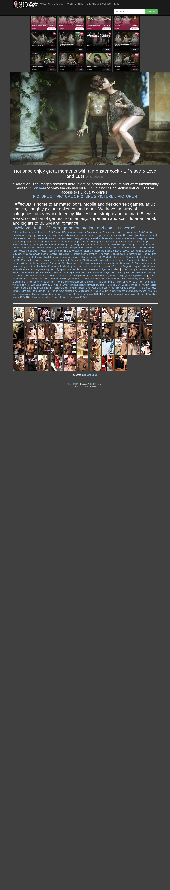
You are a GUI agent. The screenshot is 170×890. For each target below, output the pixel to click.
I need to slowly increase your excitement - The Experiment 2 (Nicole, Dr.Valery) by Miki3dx (99, 282)
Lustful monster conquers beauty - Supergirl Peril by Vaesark (87, 241)
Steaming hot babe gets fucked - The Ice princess (73, 257)
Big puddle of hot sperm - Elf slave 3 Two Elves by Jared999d (70, 294)
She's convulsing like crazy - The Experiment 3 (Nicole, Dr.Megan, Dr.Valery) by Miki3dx (105, 275)
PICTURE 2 (86, 196)
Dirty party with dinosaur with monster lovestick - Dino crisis (41, 254)
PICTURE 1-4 (44, 196)
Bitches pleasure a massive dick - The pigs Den (133, 254)
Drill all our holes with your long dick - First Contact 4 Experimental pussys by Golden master (57, 232)
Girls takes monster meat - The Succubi (43, 275)
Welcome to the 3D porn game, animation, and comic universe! (75, 228)
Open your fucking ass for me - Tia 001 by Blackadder (111, 288)
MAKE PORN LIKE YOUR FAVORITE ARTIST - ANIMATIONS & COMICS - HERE (79, 4)
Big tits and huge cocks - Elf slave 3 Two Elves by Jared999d (56, 297)
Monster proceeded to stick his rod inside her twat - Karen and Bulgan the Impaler (102, 266)
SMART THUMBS (90, 375)
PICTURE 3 (107, 196)
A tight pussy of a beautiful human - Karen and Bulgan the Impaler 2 (87, 269)
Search (151, 11)
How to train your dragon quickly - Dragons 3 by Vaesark (68, 244)
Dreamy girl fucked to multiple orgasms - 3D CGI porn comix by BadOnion (119, 251)
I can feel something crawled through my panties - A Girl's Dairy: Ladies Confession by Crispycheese (108, 285)
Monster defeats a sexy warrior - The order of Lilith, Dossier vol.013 (53, 260)
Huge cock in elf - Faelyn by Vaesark (38, 241)
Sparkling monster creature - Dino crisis (90, 254)
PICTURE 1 (66, 196)
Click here (38, 188)
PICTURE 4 (127, 196)
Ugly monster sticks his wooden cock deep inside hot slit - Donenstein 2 (99, 263)
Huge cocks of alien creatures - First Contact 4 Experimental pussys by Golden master (93, 235)
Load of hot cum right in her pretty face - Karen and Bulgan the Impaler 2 (89, 272)
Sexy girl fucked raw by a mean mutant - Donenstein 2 (113, 260)
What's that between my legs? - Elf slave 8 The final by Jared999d (50, 251)
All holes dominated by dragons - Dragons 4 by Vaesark (123, 244)
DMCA (75, 384)
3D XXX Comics (96, 384)
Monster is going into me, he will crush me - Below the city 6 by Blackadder (48, 288)
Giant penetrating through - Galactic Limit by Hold (92, 247)
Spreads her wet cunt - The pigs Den (30, 257)
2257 (69, 384)
